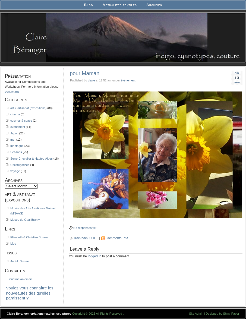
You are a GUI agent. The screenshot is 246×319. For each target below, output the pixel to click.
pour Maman (84, 73)
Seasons (16, 152)
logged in (94, 256)
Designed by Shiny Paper (222, 313)
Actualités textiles (120, 5)
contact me (12, 91)
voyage (15, 171)
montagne (17, 145)
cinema (15, 114)
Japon (14, 133)
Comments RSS (117, 238)
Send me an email (19, 279)
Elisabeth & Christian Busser (29, 237)
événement (128, 80)
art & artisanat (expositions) (28, 108)
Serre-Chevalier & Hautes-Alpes (31, 158)
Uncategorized (20, 164)
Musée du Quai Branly (25, 219)
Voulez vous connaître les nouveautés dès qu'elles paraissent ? (29, 293)
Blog (88, 5)
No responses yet (84, 227)
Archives (154, 5)
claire (91, 80)
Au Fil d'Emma (20, 261)
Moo (13, 243)
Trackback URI (84, 238)
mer (12, 139)
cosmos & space (21, 120)
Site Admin (196, 313)
